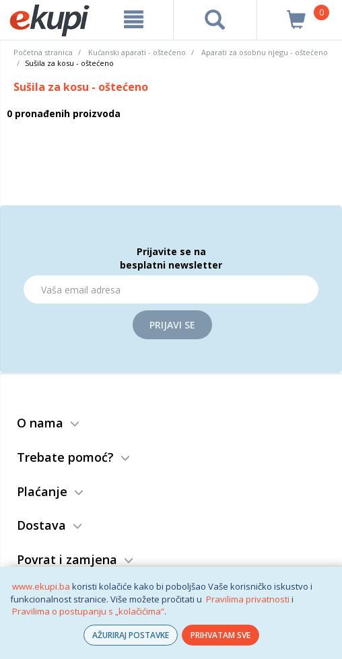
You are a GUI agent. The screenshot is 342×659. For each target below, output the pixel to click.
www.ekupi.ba (41, 586)
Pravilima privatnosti (247, 599)
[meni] (133, 19)
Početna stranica (43, 52)
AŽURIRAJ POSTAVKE (130, 635)
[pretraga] (215, 19)
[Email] (171, 289)
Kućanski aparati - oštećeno (137, 52)
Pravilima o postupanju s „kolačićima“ (88, 611)
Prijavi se (172, 324)
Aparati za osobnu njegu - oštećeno (264, 52)
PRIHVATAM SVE (220, 635)
